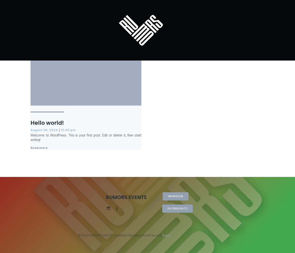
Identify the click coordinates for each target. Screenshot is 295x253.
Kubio (166, 235)
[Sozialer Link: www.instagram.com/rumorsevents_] (110, 208)
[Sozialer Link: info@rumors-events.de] (118, 208)
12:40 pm (68, 130)
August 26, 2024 (44, 130)
